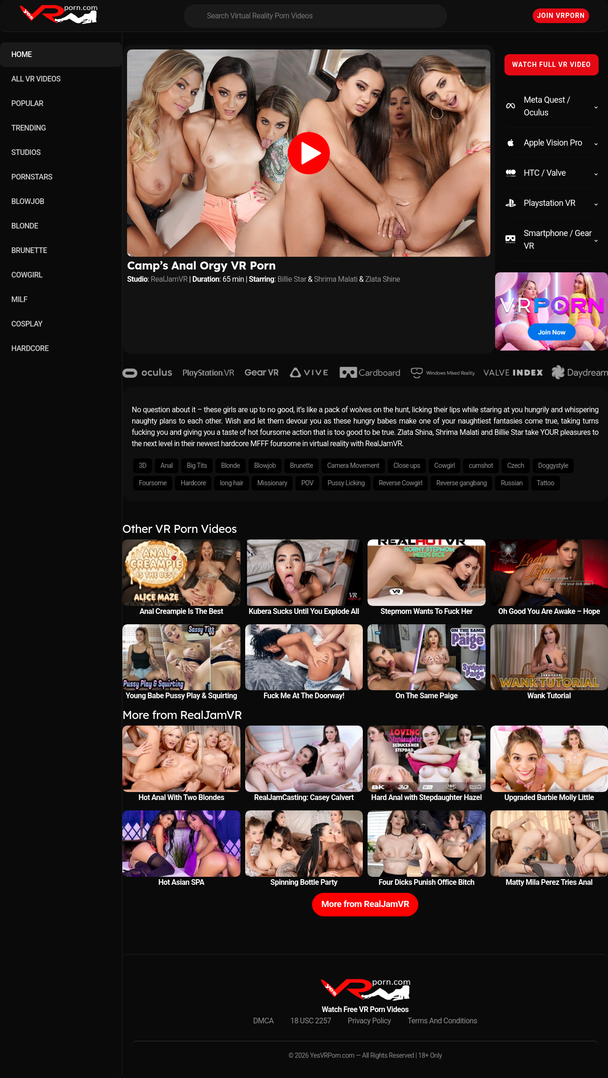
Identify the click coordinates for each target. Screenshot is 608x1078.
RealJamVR (169, 279)
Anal (166, 465)
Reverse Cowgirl (400, 483)
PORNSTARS (31, 176)
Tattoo (545, 483)
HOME (21, 54)
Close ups (406, 465)
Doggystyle (553, 465)
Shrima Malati (335, 279)
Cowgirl (444, 465)
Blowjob (265, 465)
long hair (231, 483)
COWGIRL (26, 274)
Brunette (301, 465)
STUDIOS (25, 152)
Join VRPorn (561, 15)
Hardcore (193, 483)
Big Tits (197, 465)
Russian (511, 483)
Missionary (272, 483)
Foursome (153, 483)
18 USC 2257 (310, 1020)
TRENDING (28, 127)
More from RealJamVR (365, 903)
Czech (515, 465)
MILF (19, 299)
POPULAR (27, 103)
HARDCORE (29, 348)
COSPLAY (26, 323)
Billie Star (292, 279)
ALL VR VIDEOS (36, 78)
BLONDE (24, 225)
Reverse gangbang (461, 483)
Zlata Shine (382, 279)
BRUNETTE (29, 250)
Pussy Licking (346, 483)
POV (307, 483)
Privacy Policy (369, 1020)
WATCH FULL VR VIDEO (551, 64)
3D (142, 465)
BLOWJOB (27, 201)
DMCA (263, 1020)
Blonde (230, 465)
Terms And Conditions (442, 1020)
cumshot (481, 465)
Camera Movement (353, 465)
